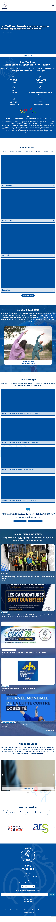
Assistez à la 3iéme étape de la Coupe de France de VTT (18, 694)
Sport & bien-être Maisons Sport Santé (28, 368)
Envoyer (52, 900)
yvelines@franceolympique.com (28, 888)
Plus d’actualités (50, 736)
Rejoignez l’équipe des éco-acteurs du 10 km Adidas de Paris (27, 583)
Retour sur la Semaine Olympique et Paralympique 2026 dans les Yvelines (23, 658)
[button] (1, 61)
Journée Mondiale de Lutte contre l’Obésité (14, 730)
